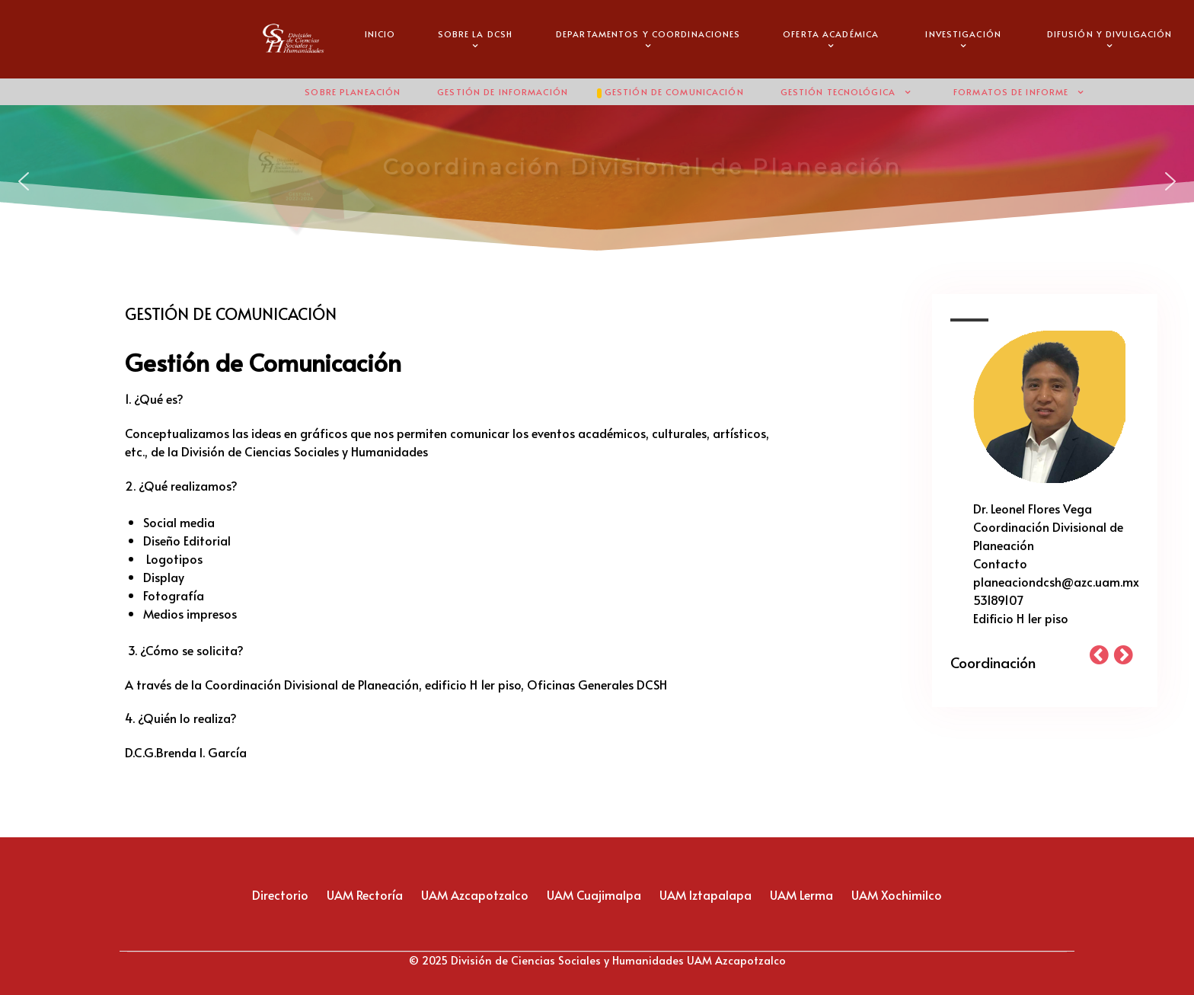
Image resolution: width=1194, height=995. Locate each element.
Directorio (280, 894)
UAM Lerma (801, 894)
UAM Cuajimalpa (594, 894)
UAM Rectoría (365, 894)
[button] (23, 181)
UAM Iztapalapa (705, 894)
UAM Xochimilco (896, 894)
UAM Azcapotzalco (474, 894)
